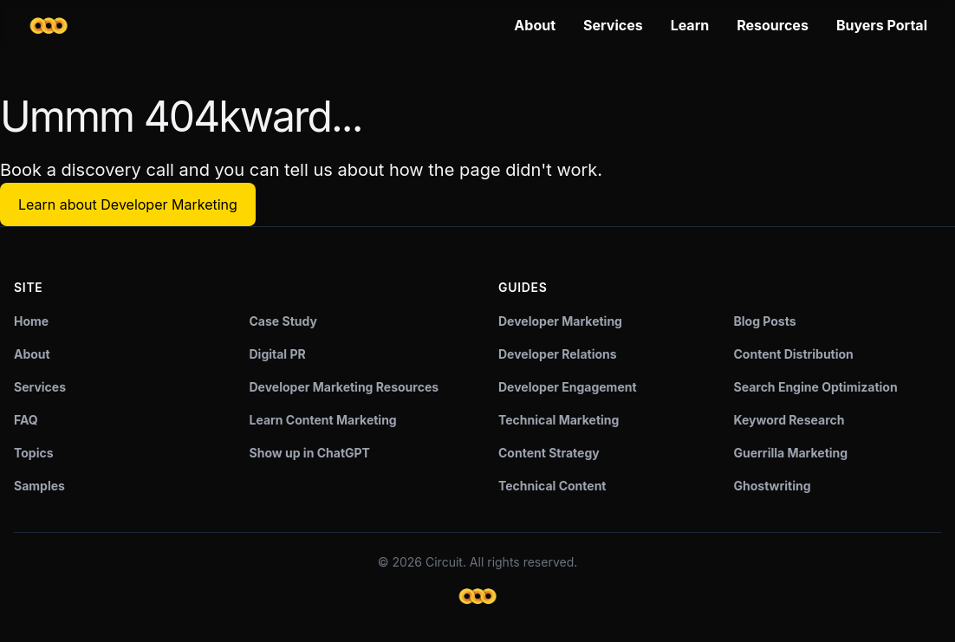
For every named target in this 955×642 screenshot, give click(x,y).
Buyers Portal (881, 25)
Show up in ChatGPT (310, 452)
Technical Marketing (558, 419)
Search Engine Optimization (816, 386)
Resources (773, 25)
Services (613, 25)
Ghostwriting (772, 485)
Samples (39, 485)
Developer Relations (557, 354)
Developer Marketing (560, 321)
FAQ (26, 419)
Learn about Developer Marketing (127, 204)
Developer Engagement (567, 386)
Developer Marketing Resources (344, 386)
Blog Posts (765, 321)
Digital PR (278, 354)
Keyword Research (789, 419)
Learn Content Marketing (323, 419)
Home (31, 321)
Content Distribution (794, 354)
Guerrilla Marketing (791, 452)
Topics (34, 452)
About (534, 25)
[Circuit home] (48, 25)
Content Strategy (549, 452)
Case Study (283, 321)
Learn (690, 25)
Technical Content (552, 485)
